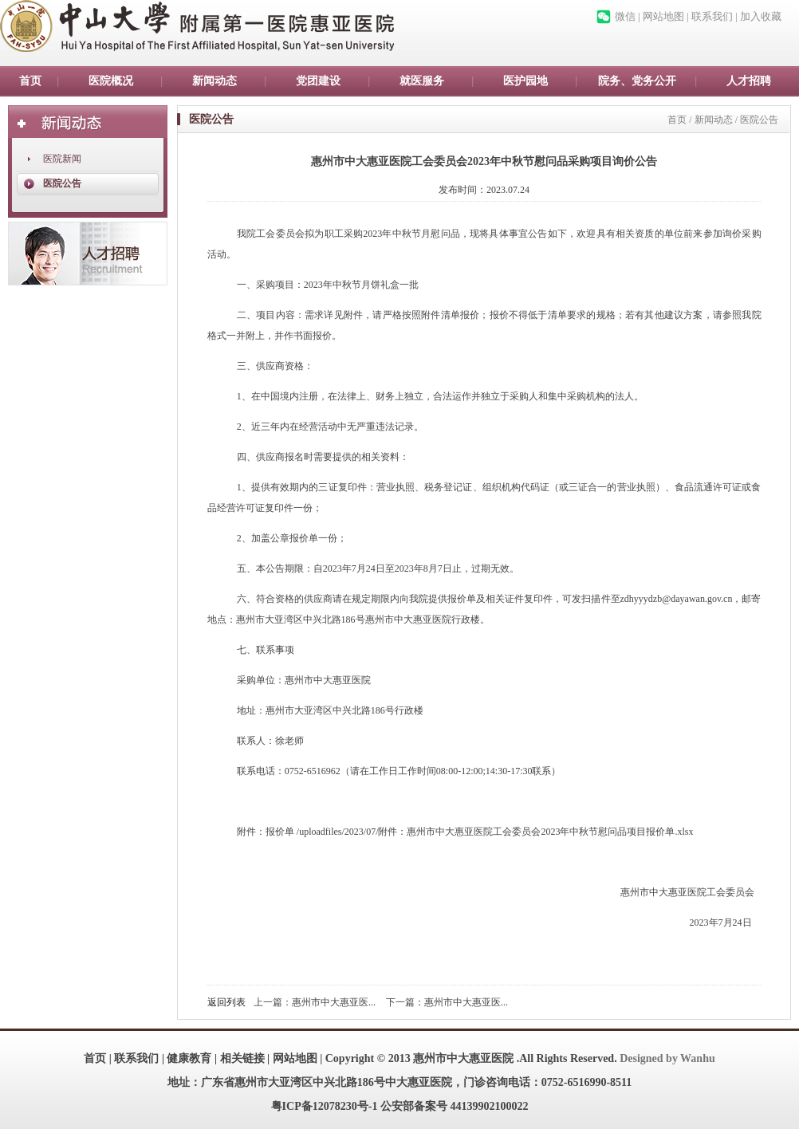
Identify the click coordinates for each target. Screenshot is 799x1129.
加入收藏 (760, 16)
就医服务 (422, 81)
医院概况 (111, 81)
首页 (30, 81)
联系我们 (712, 16)
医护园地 (525, 81)
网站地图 (663, 16)
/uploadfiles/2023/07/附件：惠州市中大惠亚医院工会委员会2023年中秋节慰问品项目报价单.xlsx (495, 831)
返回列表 (226, 1002)
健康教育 (189, 1058)
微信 (625, 16)
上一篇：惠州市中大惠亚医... (315, 1002)
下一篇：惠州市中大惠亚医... (447, 1002)
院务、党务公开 (637, 81)
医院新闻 (62, 158)
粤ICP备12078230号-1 (324, 1106)
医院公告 (62, 183)
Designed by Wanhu (667, 1058)
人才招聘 (748, 81)
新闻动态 (214, 81)
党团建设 (318, 81)
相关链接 (242, 1058)
